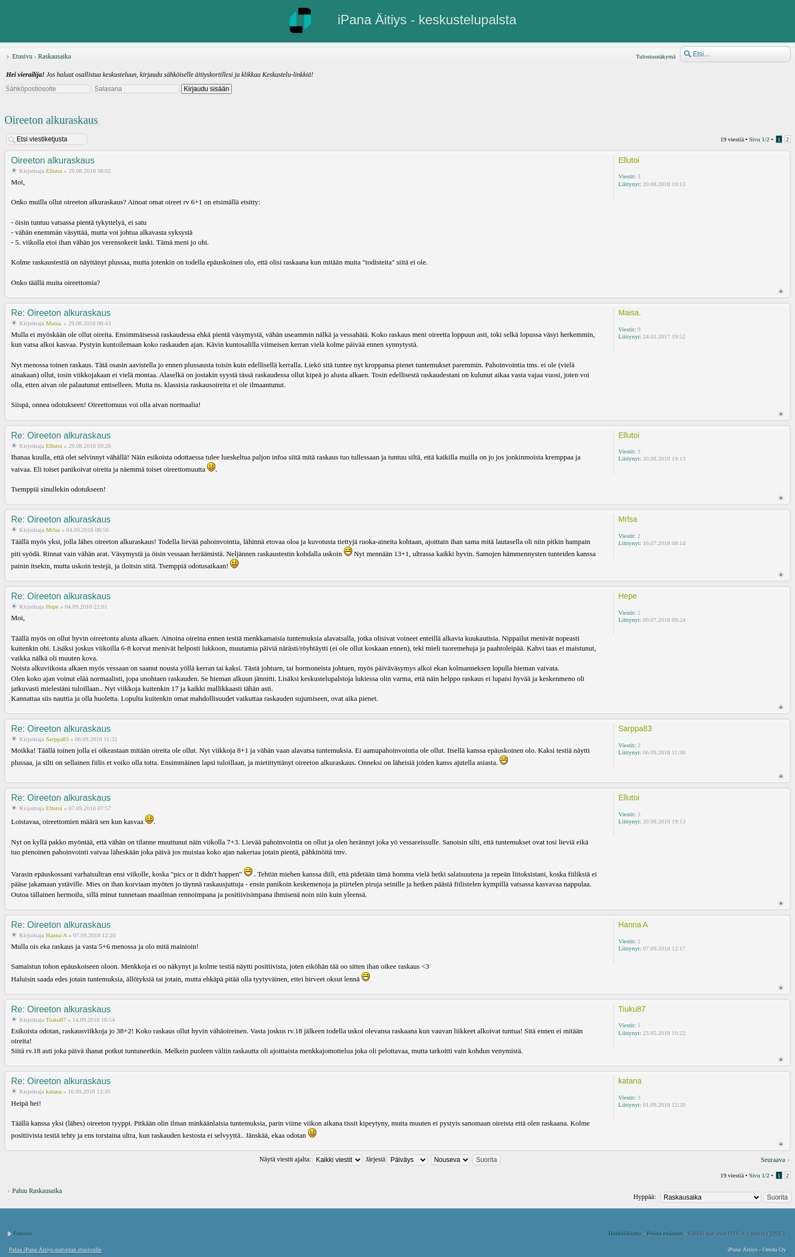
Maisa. (54, 323)
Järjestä (396, 1159)
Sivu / (759, 139)
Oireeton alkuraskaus (51, 120)
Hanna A (56, 935)
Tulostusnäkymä (656, 56)
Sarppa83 (57, 739)
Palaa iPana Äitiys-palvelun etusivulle (55, 1249)
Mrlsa (53, 529)
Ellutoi (54, 170)
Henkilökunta (625, 1233)
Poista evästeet (664, 1233)
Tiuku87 (56, 1019)
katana (54, 1091)
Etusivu (22, 56)
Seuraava (773, 1160)
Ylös (781, 291)
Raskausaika (54, 56)
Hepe (52, 606)
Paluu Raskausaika (37, 1191)
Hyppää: (644, 1197)
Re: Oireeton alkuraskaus (61, 313)
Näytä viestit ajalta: (311, 1159)
